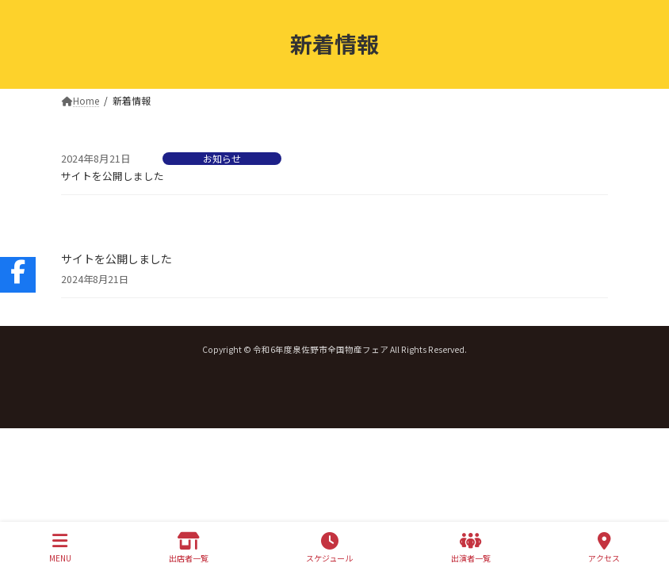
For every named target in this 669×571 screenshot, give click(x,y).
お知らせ (222, 158)
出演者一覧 (471, 547)
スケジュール (329, 547)
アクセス (604, 547)
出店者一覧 (188, 547)
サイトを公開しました (112, 175)
